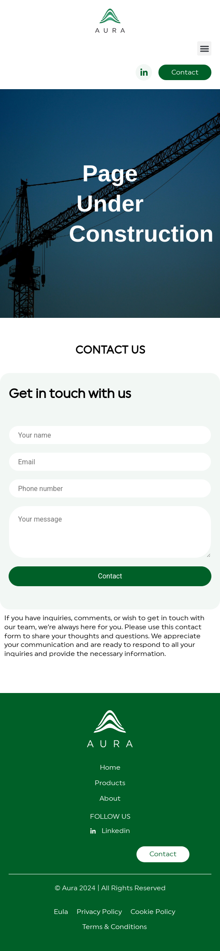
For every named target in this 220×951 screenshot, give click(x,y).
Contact (110, 576)
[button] (204, 48)
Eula (61, 911)
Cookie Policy (152, 911)
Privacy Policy (99, 911)
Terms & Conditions (114, 926)
